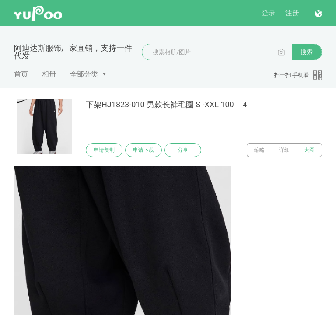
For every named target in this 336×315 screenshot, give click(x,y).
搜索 (307, 52)
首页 (21, 74)
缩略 (259, 150)
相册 (49, 74)
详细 (284, 150)
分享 (183, 150)
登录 (268, 13)
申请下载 (143, 150)
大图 (309, 150)
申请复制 (104, 150)
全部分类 (84, 74)
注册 (292, 13)
